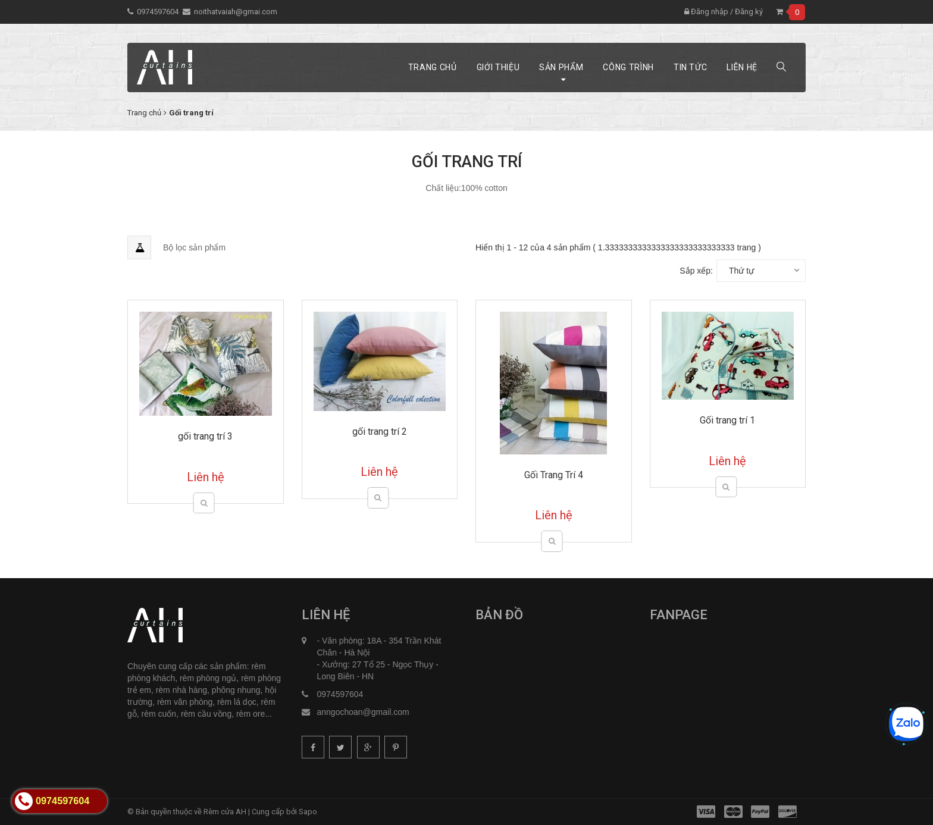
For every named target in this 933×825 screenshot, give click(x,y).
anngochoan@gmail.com (363, 712)
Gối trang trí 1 (727, 420)
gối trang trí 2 (379, 431)
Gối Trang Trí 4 (553, 475)
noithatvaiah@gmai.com (235, 11)
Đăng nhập (706, 11)
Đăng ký (749, 11)
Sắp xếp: (696, 270)
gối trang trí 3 (205, 436)
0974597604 (158, 11)
